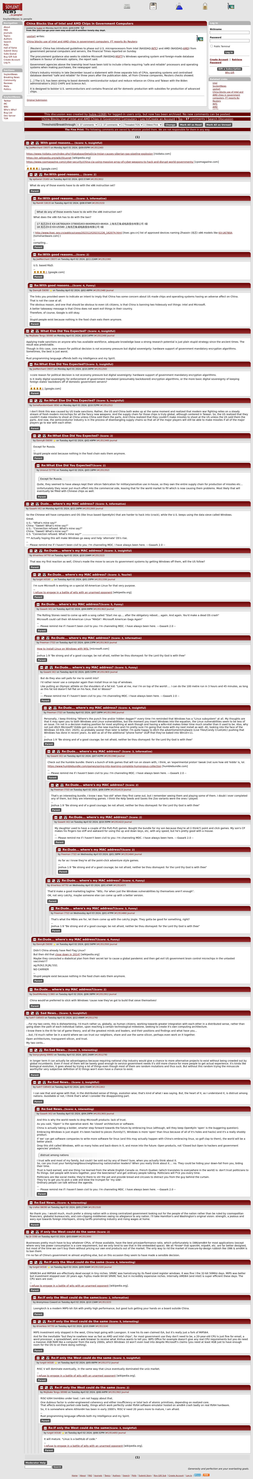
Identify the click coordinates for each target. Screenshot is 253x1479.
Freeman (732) (47, 642)
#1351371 (104, 1362)
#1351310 (94, 1207)
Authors (8, 39)
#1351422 (117, 822)
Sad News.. (49, 1013)
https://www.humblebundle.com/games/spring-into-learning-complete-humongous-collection (104, 766)
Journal (110, 290)
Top (180, 119)
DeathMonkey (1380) (44, 994)
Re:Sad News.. (55, 1050)
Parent (35, 191)
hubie (39, 28)
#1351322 (98, 555)
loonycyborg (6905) (43, 1055)
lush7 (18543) (36, 1018)
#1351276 (91, 1018)
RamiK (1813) (43, 203)
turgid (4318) (43, 579)
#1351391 (102, 994)
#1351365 (99, 1113)
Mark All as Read (191, 124)
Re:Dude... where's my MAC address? (73, 550)
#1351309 (84, 1236)
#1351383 (103, 672)
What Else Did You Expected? (64, 331)
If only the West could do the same (68, 1231)
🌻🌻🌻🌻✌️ (33, 168)
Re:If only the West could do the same (74, 1262)
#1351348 (99, 290)
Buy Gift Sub (10, 57)
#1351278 (100, 1055)
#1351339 (100, 579)
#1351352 (103, 470)
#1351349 (102, 440)
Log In (7, 62)
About (7, 27)
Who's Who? (10, 110)
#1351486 (120, 913)
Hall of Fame (10, 48)
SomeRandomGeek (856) (46, 405)
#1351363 (102, 642)
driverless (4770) (42, 555)
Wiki (6, 107)
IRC (5, 104)
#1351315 (98, 203)
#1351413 (116, 790)
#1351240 (97, 147)
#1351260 (88, 508)
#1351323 (104, 1302)
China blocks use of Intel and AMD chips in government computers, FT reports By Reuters (82, 41)
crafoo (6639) (40, 1207)
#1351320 (97, 1267)
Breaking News (12, 77)
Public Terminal (220, 46)
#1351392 (114, 1392)
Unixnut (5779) (48, 470)
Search (7, 42)
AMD (215, 107)
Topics (7, 36)
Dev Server (9, 116)
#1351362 (99, 609)
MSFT (118, 56)
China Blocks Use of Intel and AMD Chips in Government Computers (79, 23)
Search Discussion (220, 119)
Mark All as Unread (218, 124)
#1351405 (111, 1433)
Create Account (12, 60)
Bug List (8, 113)
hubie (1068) (98, 114)
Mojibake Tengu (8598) (41, 335)
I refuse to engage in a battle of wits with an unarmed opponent (72, 592)
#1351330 (104, 259)
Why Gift (229, 72)
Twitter (7, 101)
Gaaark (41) (35, 508)
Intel (215, 83)
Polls (6, 45)
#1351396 (109, 712)
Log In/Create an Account (157, 119)
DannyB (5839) (41, 290)
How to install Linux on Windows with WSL (63, 648)
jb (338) (33, 1236)
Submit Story (11, 51)
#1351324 (101, 1326)
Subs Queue (10, 54)
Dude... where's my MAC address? (67, 503)
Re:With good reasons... (63, 174)
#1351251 (106, 405)
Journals (8, 33)
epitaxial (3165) (41, 179)
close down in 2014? (67, 954)
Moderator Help (35, 1462)
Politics (7, 89)
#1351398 (110, 756)
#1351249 (100, 335)
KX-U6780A (225, 232)
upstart (216, 89)
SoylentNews (12, 10)
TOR (6, 118)
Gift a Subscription (229, 69)
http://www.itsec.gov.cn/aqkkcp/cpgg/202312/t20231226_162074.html (78, 232)
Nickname (216, 29)
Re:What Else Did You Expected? (59, 364)
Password (215, 37)
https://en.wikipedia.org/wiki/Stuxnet (49, 157)
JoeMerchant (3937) (39, 147)
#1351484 (127, 854)
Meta (6, 86)
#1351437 (119, 885)
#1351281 (98, 1087)
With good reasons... (57, 143)
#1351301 (97, 179)
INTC (215, 104)
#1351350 (102, 944)
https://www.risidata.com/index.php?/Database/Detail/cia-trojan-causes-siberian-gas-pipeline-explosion (89, 153)
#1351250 (100, 369)
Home (75, 1475)
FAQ (6, 30)
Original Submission (37, 100)
